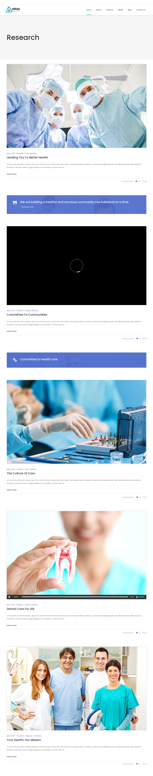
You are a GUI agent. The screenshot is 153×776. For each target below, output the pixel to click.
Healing (28, 311)
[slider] (142, 597)
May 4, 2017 (11, 153)
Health (27, 605)
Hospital (33, 469)
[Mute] (137, 597)
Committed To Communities (27, 315)
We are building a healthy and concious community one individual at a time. (74, 202)
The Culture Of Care (21, 473)
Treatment (37, 736)
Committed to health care (39, 359)
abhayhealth (128, 181)
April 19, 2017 (11, 736)
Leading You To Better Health (27, 157)
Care (27, 153)
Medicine (33, 153)
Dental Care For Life (20, 609)
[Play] (9, 597)
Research (20, 153)
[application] (76, 597)
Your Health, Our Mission (24, 740)
